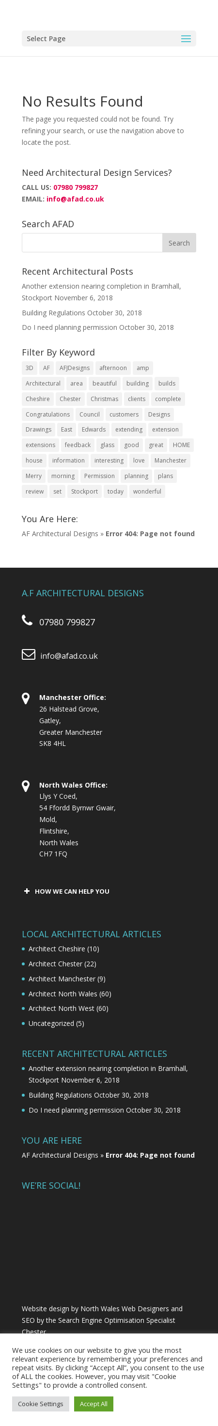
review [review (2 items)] (35, 491)
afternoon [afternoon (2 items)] (113, 368)
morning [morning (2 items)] (63, 476)
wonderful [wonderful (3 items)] (147, 491)
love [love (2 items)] (139, 460)
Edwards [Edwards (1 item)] (94, 429)
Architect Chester (55, 963)
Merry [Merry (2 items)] (34, 476)
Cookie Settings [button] (40, 1403)
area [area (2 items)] (76, 383)
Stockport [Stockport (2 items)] (84, 491)
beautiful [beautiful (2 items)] (105, 383)
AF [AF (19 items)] (46, 368)
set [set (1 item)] (57, 491)
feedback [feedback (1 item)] (78, 445)
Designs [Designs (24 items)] (159, 414)
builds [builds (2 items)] (166, 383)
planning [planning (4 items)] (136, 476)
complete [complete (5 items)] (168, 399)
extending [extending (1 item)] (128, 429)
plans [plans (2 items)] (165, 476)
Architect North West (61, 1008)
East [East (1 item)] (66, 429)
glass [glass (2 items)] (107, 445)
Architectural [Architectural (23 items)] (43, 383)
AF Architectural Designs (60, 533)
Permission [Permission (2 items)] (99, 476)
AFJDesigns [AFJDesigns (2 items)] (75, 368)
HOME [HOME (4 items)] (181, 445)
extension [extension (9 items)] (165, 429)
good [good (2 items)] (131, 445)
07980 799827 (75, 187)
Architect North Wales (63, 993)
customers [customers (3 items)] (124, 414)
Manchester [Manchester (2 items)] (171, 460)
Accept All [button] (94, 1403)
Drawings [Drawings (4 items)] (38, 429)
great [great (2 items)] (156, 445)
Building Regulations (53, 312)
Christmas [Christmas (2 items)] (104, 399)
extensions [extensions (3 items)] (40, 445)
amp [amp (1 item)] (143, 368)
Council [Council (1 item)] (89, 414)
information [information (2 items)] (68, 460)
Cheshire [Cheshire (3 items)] (38, 399)
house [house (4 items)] (34, 460)
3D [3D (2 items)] (29, 368)
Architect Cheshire (57, 948)
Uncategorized (51, 1023)
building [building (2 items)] (137, 383)
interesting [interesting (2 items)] (109, 460)
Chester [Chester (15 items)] (70, 399)
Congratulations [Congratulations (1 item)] (48, 414)
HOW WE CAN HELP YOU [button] (65, 891)
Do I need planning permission (69, 327)
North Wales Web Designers (124, 1308)
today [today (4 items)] (116, 491)
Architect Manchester (62, 978)
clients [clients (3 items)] (136, 399)
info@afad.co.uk (75, 198)
